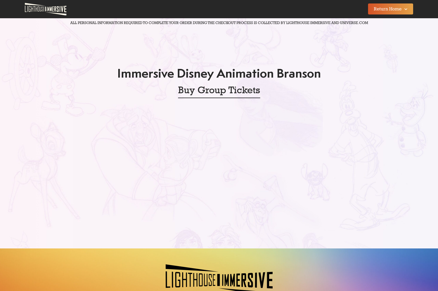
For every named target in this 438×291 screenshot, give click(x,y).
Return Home (390, 9)
